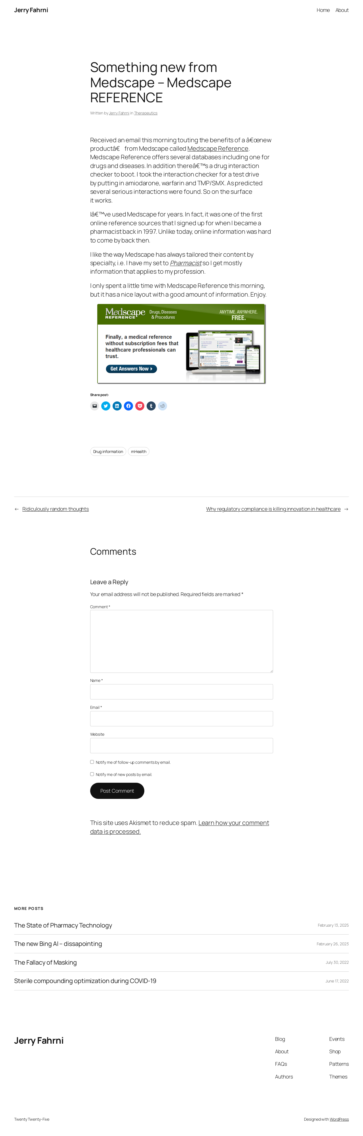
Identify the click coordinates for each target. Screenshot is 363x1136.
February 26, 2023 (333, 943)
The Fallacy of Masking (45, 962)
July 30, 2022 (337, 962)
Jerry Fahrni (31, 10)
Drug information (108, 451)
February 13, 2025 (333, 925)
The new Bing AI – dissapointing (58, 943)
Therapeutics (146, 113)
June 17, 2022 (337, 981)
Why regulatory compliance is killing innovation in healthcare (273, 508)
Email (96, 707)
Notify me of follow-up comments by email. (133, 762)
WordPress (339, 1119)
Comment (100, 606)
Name (96, 680)
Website (97, 734)
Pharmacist (185, 263)
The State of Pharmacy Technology (63, 925)
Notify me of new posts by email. (124, 774)
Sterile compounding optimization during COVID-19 (85, 980)
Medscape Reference (217, 148)
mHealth (138, 451)
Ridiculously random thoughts (55, 508)
